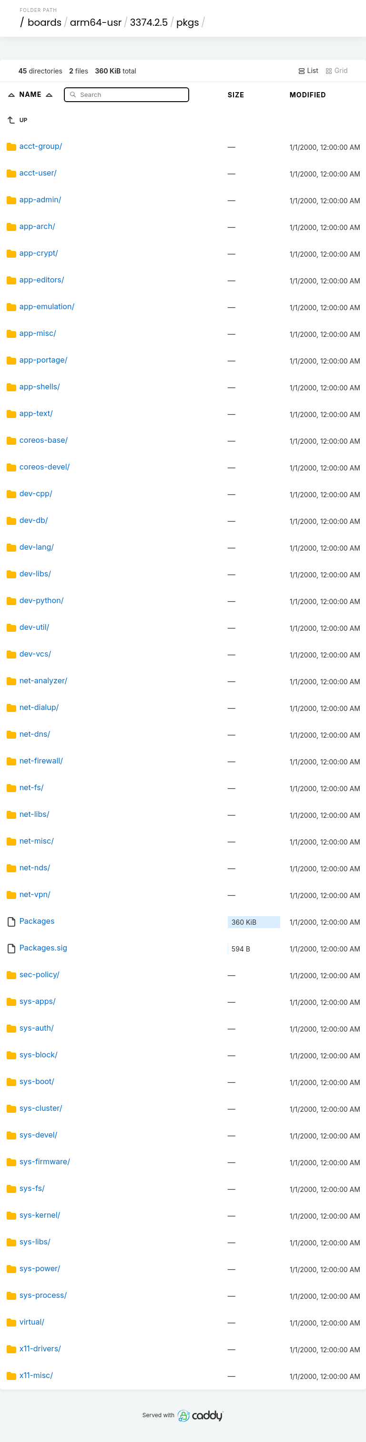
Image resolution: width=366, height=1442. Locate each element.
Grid (336, 70)
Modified (308, 95)
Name (38, 94)
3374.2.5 (149, 22)
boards (44, 22)
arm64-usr (96, 22)
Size (236, 95)
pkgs (187, 22)
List (308, 70)
